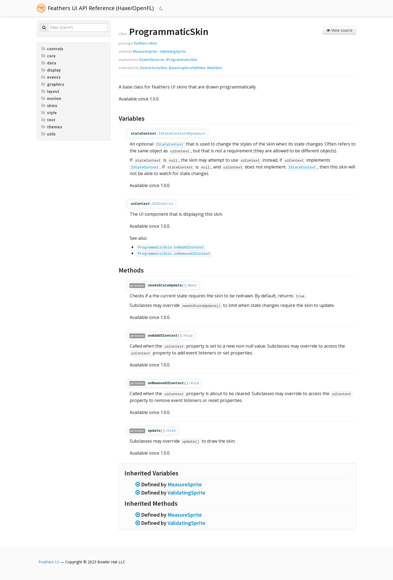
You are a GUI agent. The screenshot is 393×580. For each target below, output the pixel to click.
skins (49, 105)
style (49, 112)
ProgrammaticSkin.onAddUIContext (171, 247)
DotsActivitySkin (153, 67)
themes (51, 126)
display (51, 70)
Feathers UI (48, 561)
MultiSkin (214, 67)
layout (50, 91)
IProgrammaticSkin (181, 59)
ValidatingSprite (173, 51)
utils (48, 134)
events (51, 77)
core (48, 55)
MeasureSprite (145, 51)
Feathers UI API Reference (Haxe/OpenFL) (101, 8)
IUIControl (162, 204)
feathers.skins (145, 43)
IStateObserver (151, 59)
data (48, 63)
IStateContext (172, 134)
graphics (52, 84)
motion (51, 98)
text (48, 119)
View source (339, 30)
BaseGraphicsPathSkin (187, 67)
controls (52, 48)
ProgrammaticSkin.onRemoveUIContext (174, 254)
